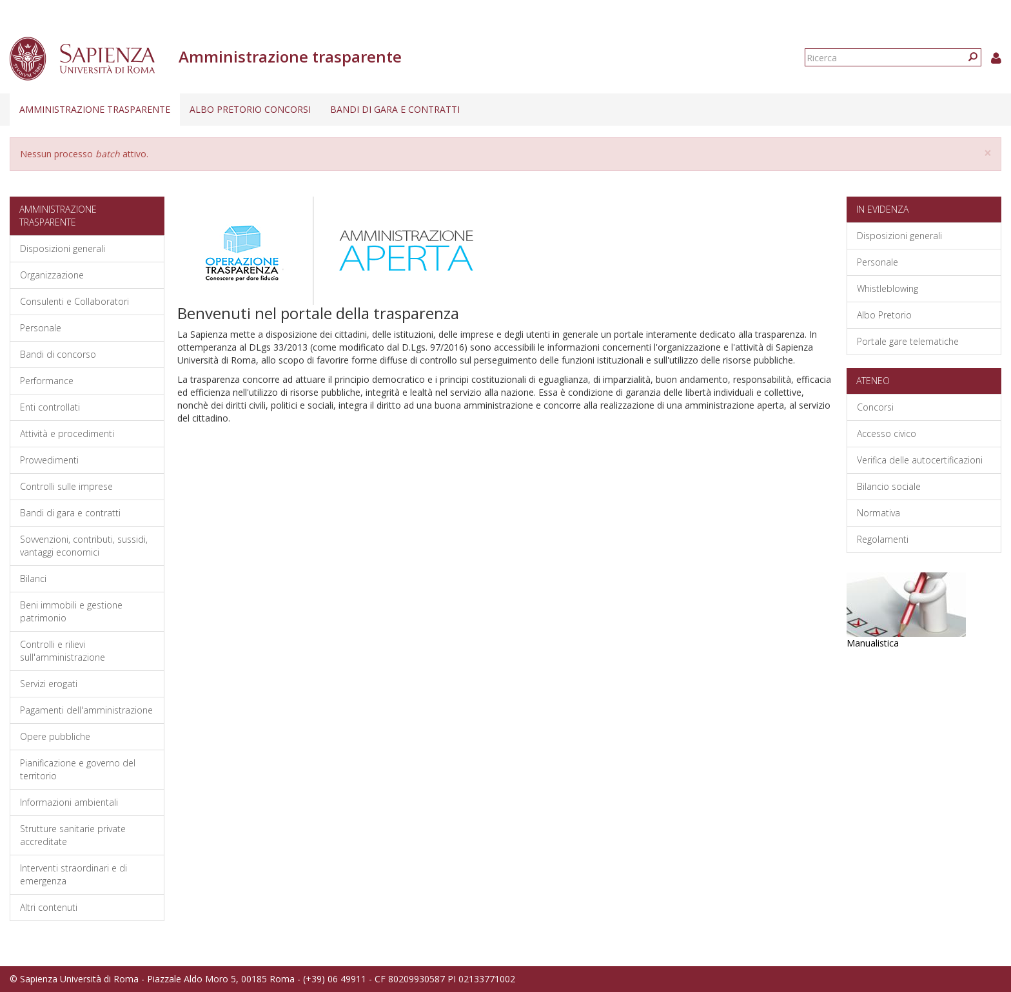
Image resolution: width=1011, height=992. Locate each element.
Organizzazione (52, 275)
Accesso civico (886, 433)
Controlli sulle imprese (66, 486)
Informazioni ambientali (69, 802)
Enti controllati (50, 407)
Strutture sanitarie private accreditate (73, 835)
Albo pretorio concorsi (250, 109)
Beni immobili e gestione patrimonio (71, 611)
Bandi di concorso (58, 354)
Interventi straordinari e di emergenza (73, 874)
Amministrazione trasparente (94, 109)
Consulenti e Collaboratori (74, 301)
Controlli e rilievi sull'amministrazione (62, 650)
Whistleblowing (887, 288)
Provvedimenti (49, 460)
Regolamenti (882, 539)
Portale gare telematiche (908, 341)
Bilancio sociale (889, 486)
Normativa (878, 513)
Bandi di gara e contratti (395, 109)
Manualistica (873, 643)
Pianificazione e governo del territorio (77, 769)
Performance (47, 380)
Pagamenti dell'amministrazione (86, 710)
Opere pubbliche (55, 736)
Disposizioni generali (62, 248)
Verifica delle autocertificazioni (920, 460)
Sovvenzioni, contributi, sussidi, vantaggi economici (84, 545)
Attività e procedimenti (67, 433)
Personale (40, 328)
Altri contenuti (48, 907)
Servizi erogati (48, 683)
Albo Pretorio (884, 315)
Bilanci (33, 578)
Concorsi (875, 407)
